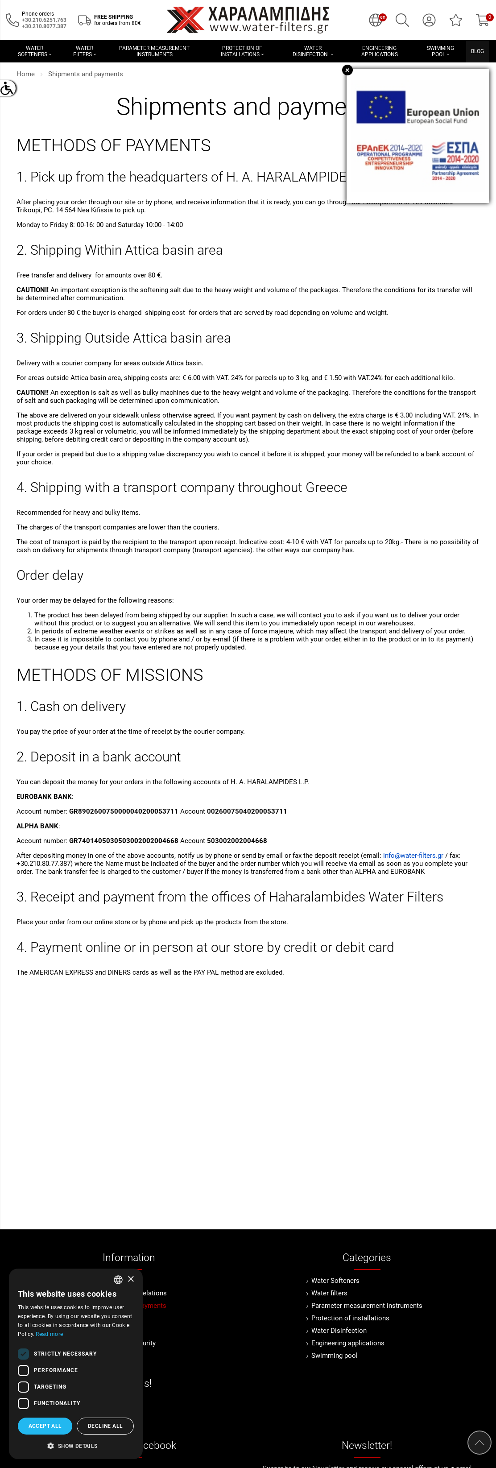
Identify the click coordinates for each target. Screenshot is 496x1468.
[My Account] (429, 20)
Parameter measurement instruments (366, 1306)
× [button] (130, 1279)
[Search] (402, 20)
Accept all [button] (45, 1426)
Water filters (329, 1293)
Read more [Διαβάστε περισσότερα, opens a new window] (49, 1334)
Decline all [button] (105, 1426)
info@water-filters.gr (413, 856)
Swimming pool (334, 1356)
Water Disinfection (339, 1331)
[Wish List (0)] (456, 20)
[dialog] (76, 1364)
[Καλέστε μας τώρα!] (44, 26)
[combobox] (118, 1279)
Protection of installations (350, 1318)
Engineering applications (347, 1343)
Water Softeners (335, 1281)
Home (26, 74)
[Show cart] (482, 20)
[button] (76, 1445)
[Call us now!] (12, 20)
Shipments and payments (85, 74)
